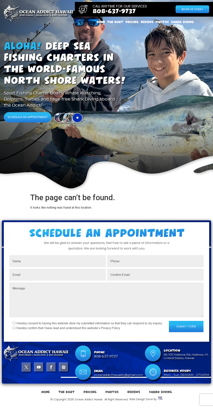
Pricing (132, 21)
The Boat (115, 21)
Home (101, 21)
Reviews (147, 21)
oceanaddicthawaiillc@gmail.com (118, 375)
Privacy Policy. (111, 328)
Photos (162, 21)
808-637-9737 (114, 11)
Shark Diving (182, 21)
